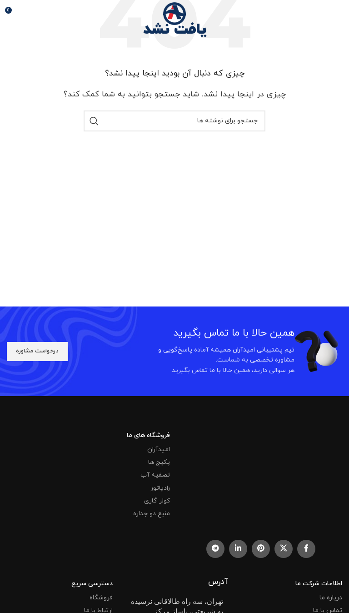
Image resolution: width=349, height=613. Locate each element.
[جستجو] (174, 121)
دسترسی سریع (92, 583)
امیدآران (158, 449)
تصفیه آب (155, 475)
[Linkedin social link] (238, 549)
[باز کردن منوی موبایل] (330, 14)
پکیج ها (159, 462)
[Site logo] (174, 13)
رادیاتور (160, 488)
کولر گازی (157, 501)
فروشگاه (101, 597)
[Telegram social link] (215, 549)
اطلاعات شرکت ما (318, 583)
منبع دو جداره (151, 513)
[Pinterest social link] (261, 549)
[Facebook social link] (306, 549)
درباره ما (330, 597)
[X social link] (283, 549)
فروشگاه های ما (148, 435)
